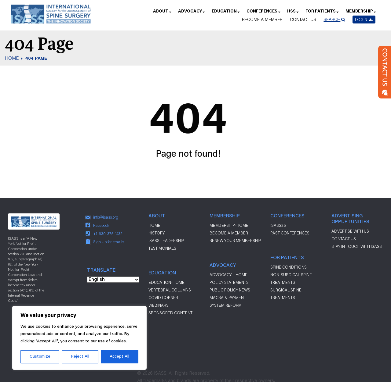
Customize (40, 357)
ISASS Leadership (166, 240)
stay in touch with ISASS (356, 246)
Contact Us (303, 19)
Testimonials (162, 248)
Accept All (119, 357)
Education (225, 13)
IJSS (292, 13)
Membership (360, 13)
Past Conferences (289, 233)
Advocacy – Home (228, 274)
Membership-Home (229, 225)
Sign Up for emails (108, 242)
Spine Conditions (288, 267)
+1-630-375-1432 (107, 233)
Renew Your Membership (235, 240)
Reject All (80, 357)
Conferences (263, 13)
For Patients (321, 13)
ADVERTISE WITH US (350, 231)
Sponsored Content (170, 313)
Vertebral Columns (169, 290)
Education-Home (166, 282)
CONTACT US (343, 238)
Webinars (158, 305)
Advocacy (191, 13)
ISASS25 (278, 225)
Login (364, 19)
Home (154, 225)
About (162, 13)
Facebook (101, 225)
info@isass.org (105, 217)
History (156, 233)
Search (331, 19)
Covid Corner (163, 297)
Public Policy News (230, 290)
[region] (79, 338)
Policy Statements (229, 282)
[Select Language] (113, 280)
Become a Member (262, 19)
